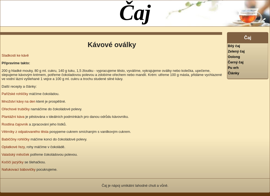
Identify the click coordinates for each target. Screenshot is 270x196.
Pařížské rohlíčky (15, 94)
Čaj (135, 12)
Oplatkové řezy (13, 147)
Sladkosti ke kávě (15, 55)
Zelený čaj (236, 51)
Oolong (234, 57)
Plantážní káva (13, 117)
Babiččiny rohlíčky (15, 139)
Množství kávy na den (18, 101)
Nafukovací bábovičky (18, 169)
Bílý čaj (234, 46)
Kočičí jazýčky (12, 162)
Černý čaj (236, 62)
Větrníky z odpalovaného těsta (25, 132)
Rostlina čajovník (15, 124)
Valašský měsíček (15, 154)
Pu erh (233, 68)
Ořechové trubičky (16, 109)
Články (233, 73)
